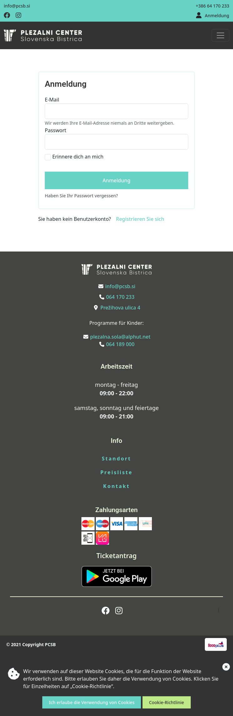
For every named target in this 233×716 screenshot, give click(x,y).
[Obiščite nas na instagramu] (18, 15)
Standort (116, 458)
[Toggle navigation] (220, 35)
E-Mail (52, 99)
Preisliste (116, 472)
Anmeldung (217, 15)
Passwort (55, 130)
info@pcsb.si (17, 6)
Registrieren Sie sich (140, 218)
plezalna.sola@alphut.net (120, 336)
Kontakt (116, 486)
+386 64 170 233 (212, 6)
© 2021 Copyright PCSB (31, 644)
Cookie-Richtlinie (166, 702)
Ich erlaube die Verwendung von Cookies (91, 702)
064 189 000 (120, 344)
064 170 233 (120, 296)
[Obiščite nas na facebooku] (7, 15)
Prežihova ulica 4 (120, 307)
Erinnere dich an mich (77, 156)
